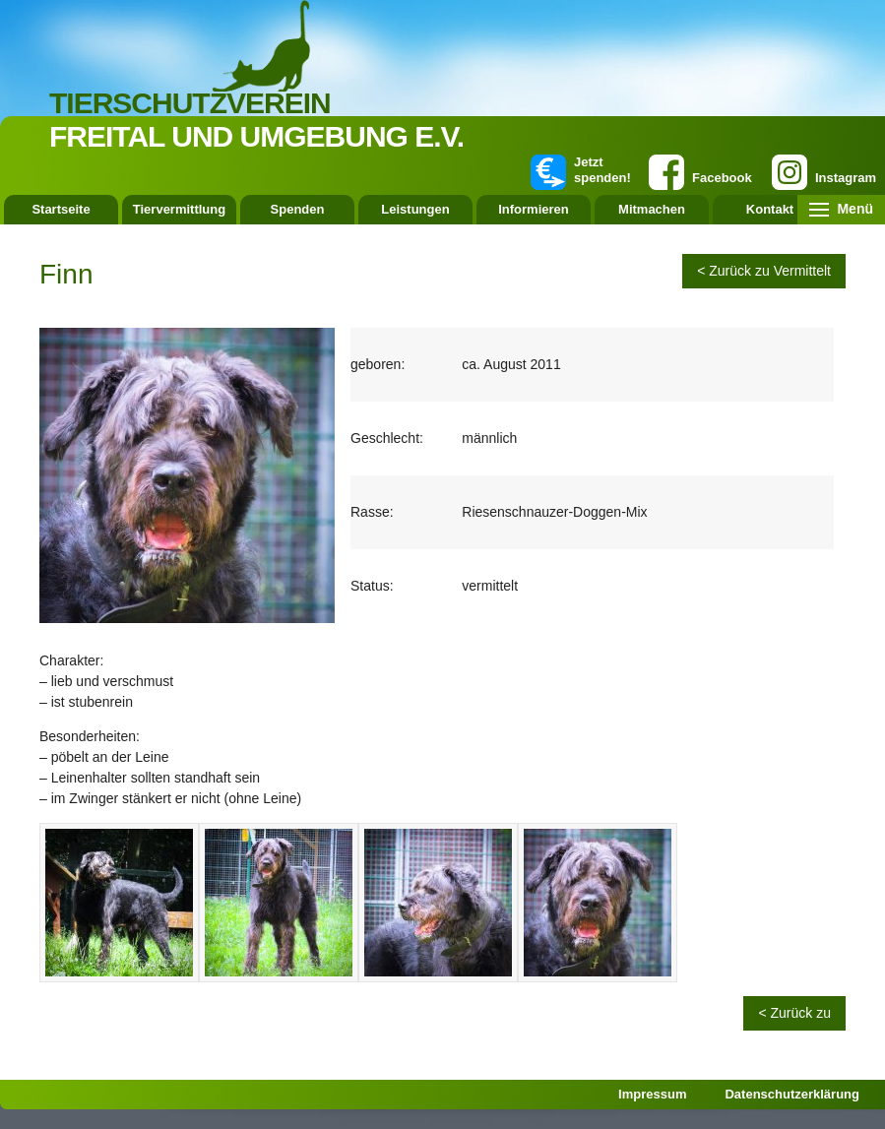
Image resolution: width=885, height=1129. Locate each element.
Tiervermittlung (179, 209)
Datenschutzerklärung (792, 1094)
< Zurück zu (794, 1013)
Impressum (652, 1094)
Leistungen (415, 209)
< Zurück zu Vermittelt (764, 271)
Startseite (61, 209)
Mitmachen (651, 209)
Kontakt (769, 209)
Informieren (533, 209)
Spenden (298, 209)
